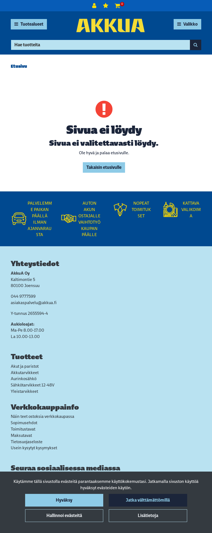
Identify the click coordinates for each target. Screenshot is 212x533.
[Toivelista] (106, 5)
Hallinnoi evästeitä (64, 515)
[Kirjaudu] (94, 5)
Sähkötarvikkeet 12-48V (32, 385)
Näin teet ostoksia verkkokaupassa (42, 416)
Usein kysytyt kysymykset (34, 447)
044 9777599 (23, 296)
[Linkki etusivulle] (110, 25)
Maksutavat (21, 435)
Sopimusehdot (24, 422)
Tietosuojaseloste (27, 441)
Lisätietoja (148, 515)
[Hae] (100, 45)
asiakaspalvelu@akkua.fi (34, 302)
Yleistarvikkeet (24, 391)
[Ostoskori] (117, 5)
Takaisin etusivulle (103, 167)
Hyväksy (64, 500)
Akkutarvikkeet (25, 372)
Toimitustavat (23, 429)
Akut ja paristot (25, 366)
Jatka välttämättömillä (148, 500)
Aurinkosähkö (23, 378)
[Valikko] (187, 24)
